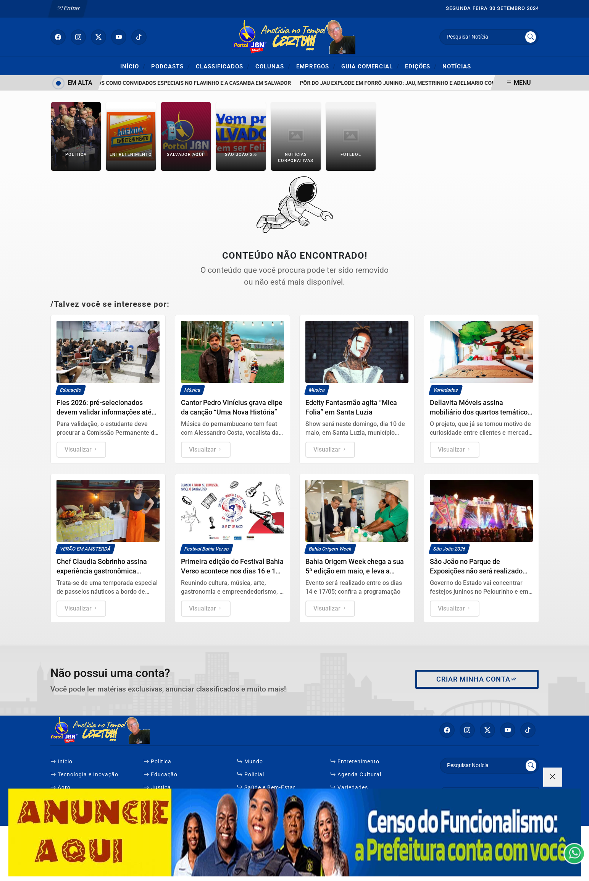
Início (132, 66)
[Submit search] (530, 37)
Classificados (223, 66)
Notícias (456, 66)
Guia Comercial (370, 66)
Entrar (68, 8)
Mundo (250, 761)
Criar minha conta (477, 679)
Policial (250, 774)
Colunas (272, 66)
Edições (421, 66)
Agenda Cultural (355, 774)
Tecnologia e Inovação (84, 774)
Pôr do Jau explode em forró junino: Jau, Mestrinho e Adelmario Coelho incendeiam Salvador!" (438, 83)
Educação (161, 774)
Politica (157, 761)
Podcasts (170, 66)
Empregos (316, 66)
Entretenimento (354, 761)
